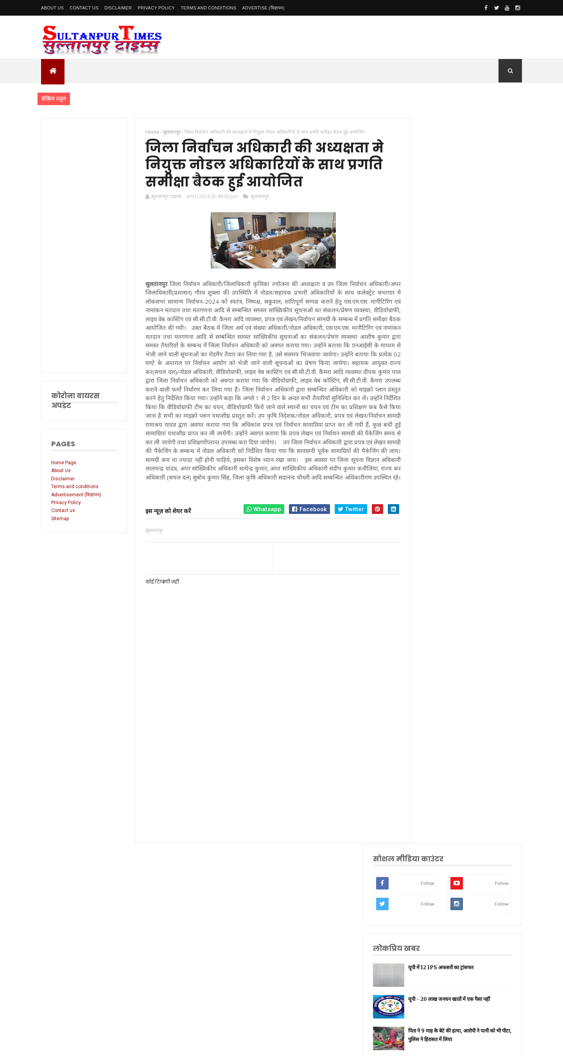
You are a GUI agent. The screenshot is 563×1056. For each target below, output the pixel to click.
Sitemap (60, 518)
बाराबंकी (426, 793)
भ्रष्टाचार (426, 818)
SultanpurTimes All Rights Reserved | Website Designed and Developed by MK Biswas (191, 1045)
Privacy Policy (156, 7)
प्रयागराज (427, 646)
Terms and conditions (208, 7)
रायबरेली (426, 622)
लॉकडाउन (427, 634)
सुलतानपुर (255, 198)
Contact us (63, 510)
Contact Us (84, 7)
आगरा (424, 756)
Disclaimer (118, 7)
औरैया (424, 768)
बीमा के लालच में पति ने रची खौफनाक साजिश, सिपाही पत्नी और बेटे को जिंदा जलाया (477, 382)
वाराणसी (426, 658)
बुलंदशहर (427, 806)
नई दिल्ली (427, 597)
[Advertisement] (83, 245)
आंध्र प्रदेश (427, 744)
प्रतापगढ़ (426, 683)
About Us (52, 7)
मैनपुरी (425, 830)
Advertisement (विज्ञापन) (76, 495)
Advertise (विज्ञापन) (263, 7)
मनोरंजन (426, 732)
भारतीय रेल (428, 695)
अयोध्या (425, 707)
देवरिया (425, 720)
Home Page (63, 462)
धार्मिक (425, 670)
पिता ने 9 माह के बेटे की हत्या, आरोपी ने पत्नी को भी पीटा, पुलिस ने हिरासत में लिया (479, 314)
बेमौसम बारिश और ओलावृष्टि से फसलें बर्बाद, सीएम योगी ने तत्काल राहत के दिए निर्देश (480, 348)
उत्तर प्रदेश (428, 560)
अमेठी (424, 609)
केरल (423, 781)
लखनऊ (426, 572)
